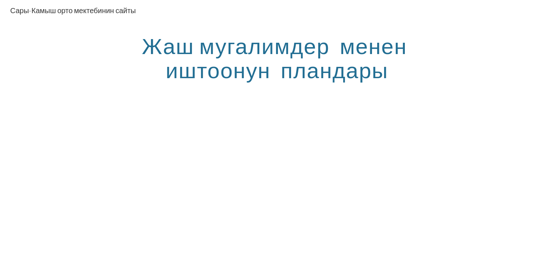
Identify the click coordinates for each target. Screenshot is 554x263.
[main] (277, 58)
